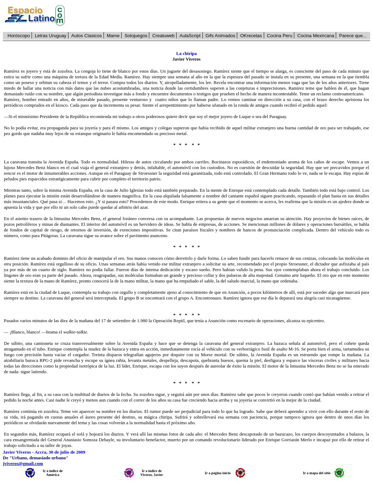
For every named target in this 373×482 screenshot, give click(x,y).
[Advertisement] (221, 16)
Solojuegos (135, 35)
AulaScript (189, 35)
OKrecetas (251, 35)
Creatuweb (163, 35)
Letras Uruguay (50, 35)
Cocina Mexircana (315, 35)
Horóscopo (18, 35)
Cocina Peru (280, 35)
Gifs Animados (220, 35)
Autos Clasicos (86, 35)
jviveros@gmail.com (23, 463)
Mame (113, 35)
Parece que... (352, 35)
